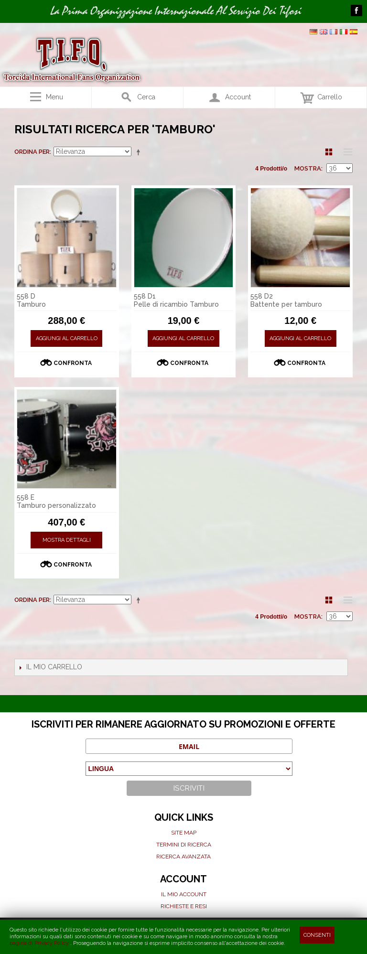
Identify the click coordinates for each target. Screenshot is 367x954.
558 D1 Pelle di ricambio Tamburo (176, 300)
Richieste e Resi (184, 906)
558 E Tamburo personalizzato (56, 501)
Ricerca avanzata (183, 856)
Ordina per (32, 151)
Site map (183, 832)
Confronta (73, 363)
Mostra (307, 168)
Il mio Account (183, 894)
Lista (345, 152)
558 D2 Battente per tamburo (286, 300)
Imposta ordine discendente (140, 152)
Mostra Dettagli (67, 540)
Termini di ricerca (183, 844)
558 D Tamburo (31, 300)
